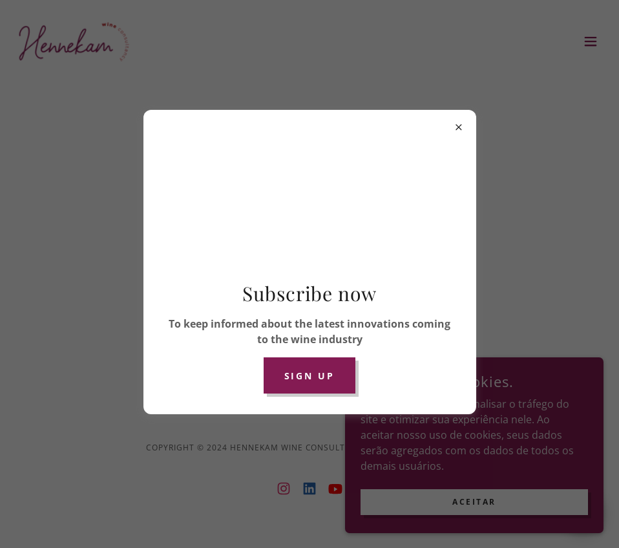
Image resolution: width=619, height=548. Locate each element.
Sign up (309, 376)
